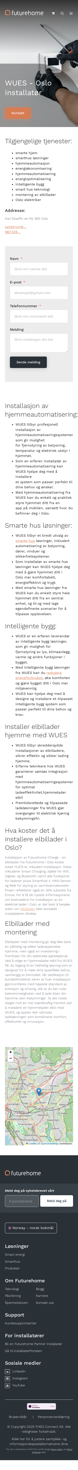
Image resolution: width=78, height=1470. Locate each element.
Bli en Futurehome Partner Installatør (33, 1344)
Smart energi (15, 1254)
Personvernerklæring (53, 1417)
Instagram (20, 1378)
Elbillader (27, 909)
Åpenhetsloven (16, 1303)
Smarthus (12, 1261)
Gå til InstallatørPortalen (23, 1351)
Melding (17, 329)
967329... (12, 232)
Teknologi (12, 1289)
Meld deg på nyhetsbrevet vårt (29, 1191)
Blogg (40, 1289)
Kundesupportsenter (21, 1323)
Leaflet (31, 1143)
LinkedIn (19, 1371)
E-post (15, 282)
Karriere (42, 1296)
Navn (14, 259)
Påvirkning (13, 1296)
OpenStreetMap (49, 1143)
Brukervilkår (18, 1417)
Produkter (12, 1268)
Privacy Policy (57, 1449)
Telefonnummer (24, 306)
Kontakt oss (45, 1303)
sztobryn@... (15, 227)
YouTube (18, 1385)
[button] (38, 1092)
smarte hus (25, 541)
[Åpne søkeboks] (62, 13)
